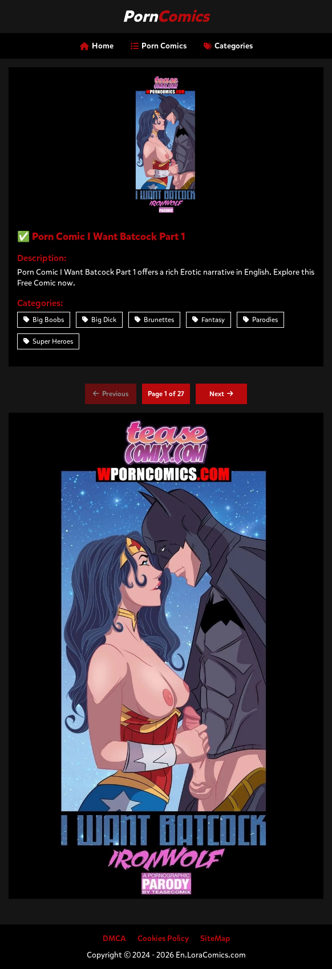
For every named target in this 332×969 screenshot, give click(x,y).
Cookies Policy (163, 938)
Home (97, 45)
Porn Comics (159, 45)
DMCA (114, 938)
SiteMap (215, 938)
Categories (228, 45)
